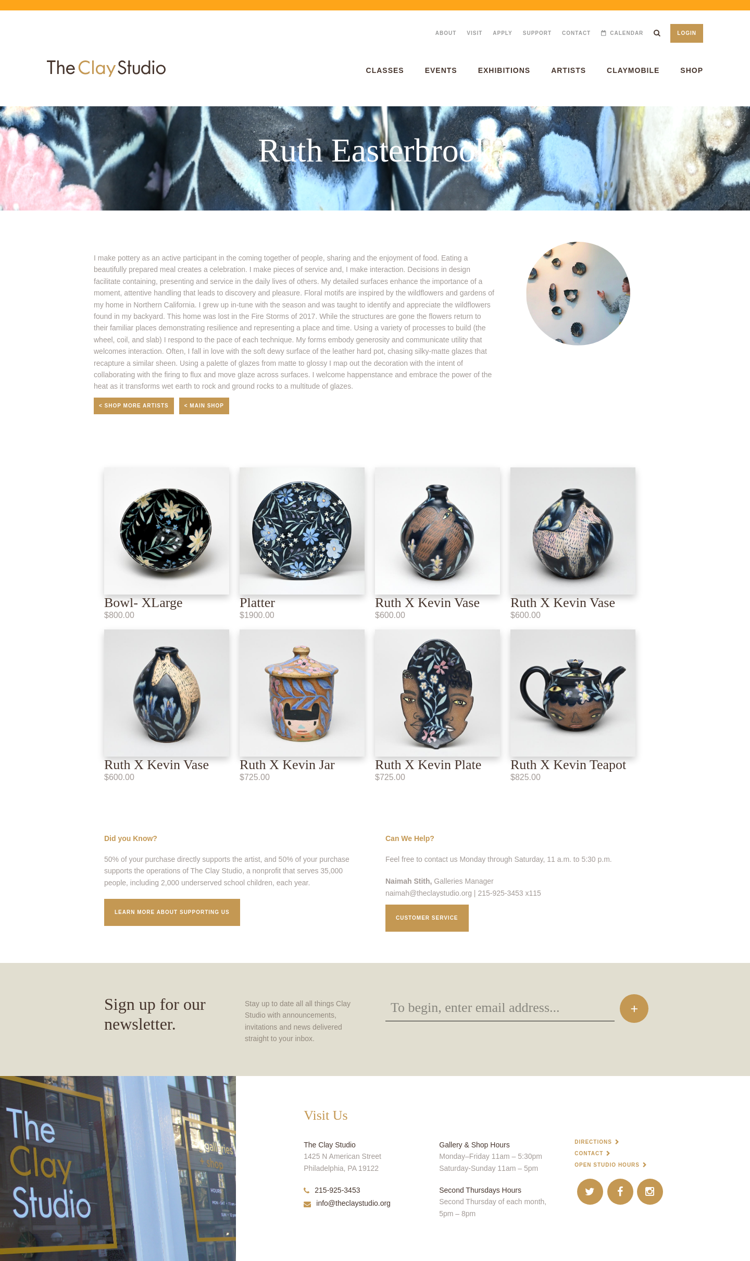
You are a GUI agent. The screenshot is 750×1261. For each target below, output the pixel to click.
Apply (502, 33)
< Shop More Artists (134, 406)
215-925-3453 (332, 1190)
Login (686, 33)
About (446, 33)
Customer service (427, 918)
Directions (593, 1142)
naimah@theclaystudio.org (428, 893)
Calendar (626, 33)
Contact (576, 33)
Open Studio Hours (607, 1165)
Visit (474, 33)
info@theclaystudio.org (347, 1203)
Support (537, 33)
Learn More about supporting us (172, 912)
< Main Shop (204, 406)
